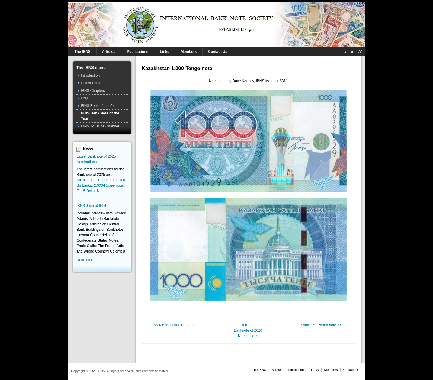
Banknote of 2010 (248, 330)
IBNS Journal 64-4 (91, 206)
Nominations (248, 336)
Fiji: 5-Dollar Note (91, 191)
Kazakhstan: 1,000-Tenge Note (102, 180)
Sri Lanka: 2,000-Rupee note (100, 185)
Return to (248, 325)
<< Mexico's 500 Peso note (175, 325)
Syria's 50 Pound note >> (321, 325)
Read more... (87, 260)
